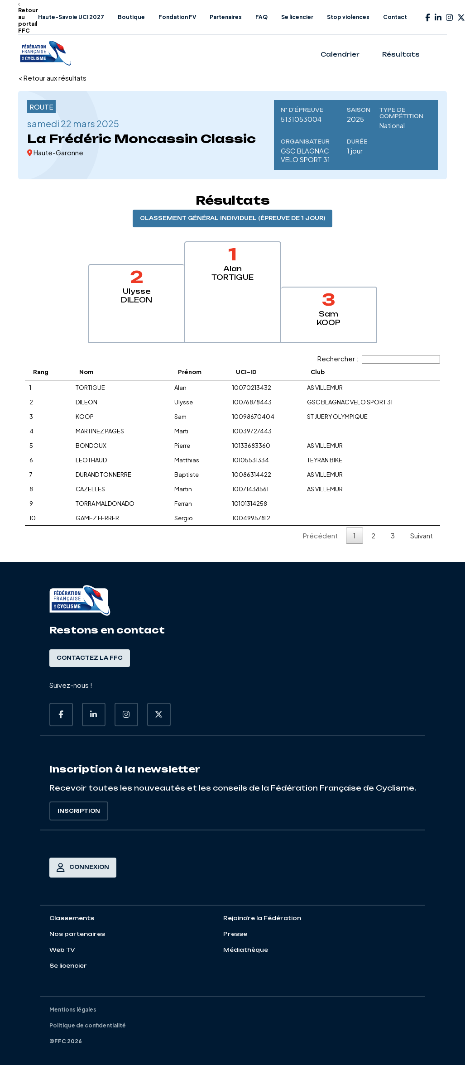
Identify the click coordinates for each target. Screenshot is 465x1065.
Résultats (401, 54)
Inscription (79, 811)
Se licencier (297, 17)
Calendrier (340, 54)
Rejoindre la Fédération (262, 918)
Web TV (62, 949)
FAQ (261, 17)
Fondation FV (177, 17)
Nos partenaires (77, 934)
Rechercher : (378, 358)
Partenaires (226, 17)
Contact (395, 17)
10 (32, 518)
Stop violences (348, 17)
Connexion (83, 867)
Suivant (421, 535)
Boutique (131, 17)
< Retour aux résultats (52, 77)
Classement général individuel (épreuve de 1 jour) (232, 218)
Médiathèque (245, 949)
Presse (235, 934)
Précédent (320, 535)
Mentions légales (72, 1009)
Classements (71, 918)
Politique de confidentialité (87, 1025)
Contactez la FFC (90, 658)
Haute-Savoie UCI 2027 (71, 17)
